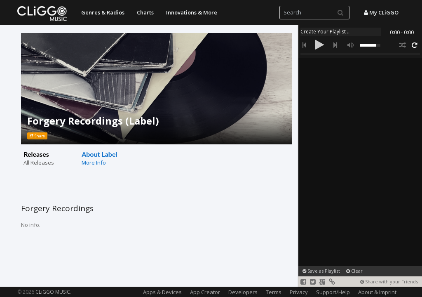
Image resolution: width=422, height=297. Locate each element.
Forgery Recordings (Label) (93, 120)
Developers (243, 292)
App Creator (205, 292)
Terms (273, 292)
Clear (354, 271)
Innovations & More (191, 12)
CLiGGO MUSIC (52, 291)
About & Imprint (377, 292)
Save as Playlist (321, 271)
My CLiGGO (381, 12)
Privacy (299, 292)
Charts (145, 12)
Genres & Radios (102, 12)
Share (37, 136)
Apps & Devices (162, 292)
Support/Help (333, 292)
